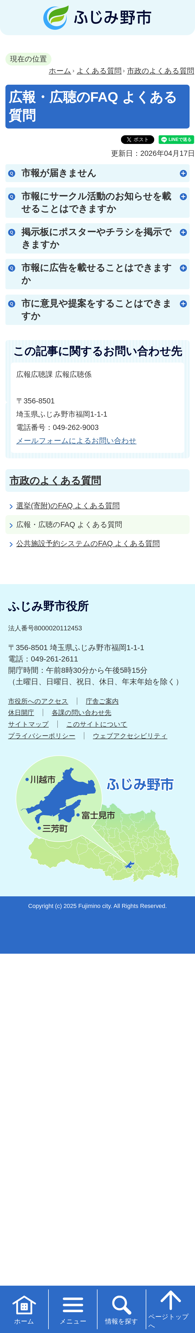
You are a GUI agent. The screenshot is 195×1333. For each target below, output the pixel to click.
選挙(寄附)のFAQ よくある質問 (68, 505)
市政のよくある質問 (160, 71)
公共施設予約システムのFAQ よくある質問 (88, 543)
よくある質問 (99, 71)
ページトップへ (168, 1309)
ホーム (60, 71)
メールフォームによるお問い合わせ (76, 440)
